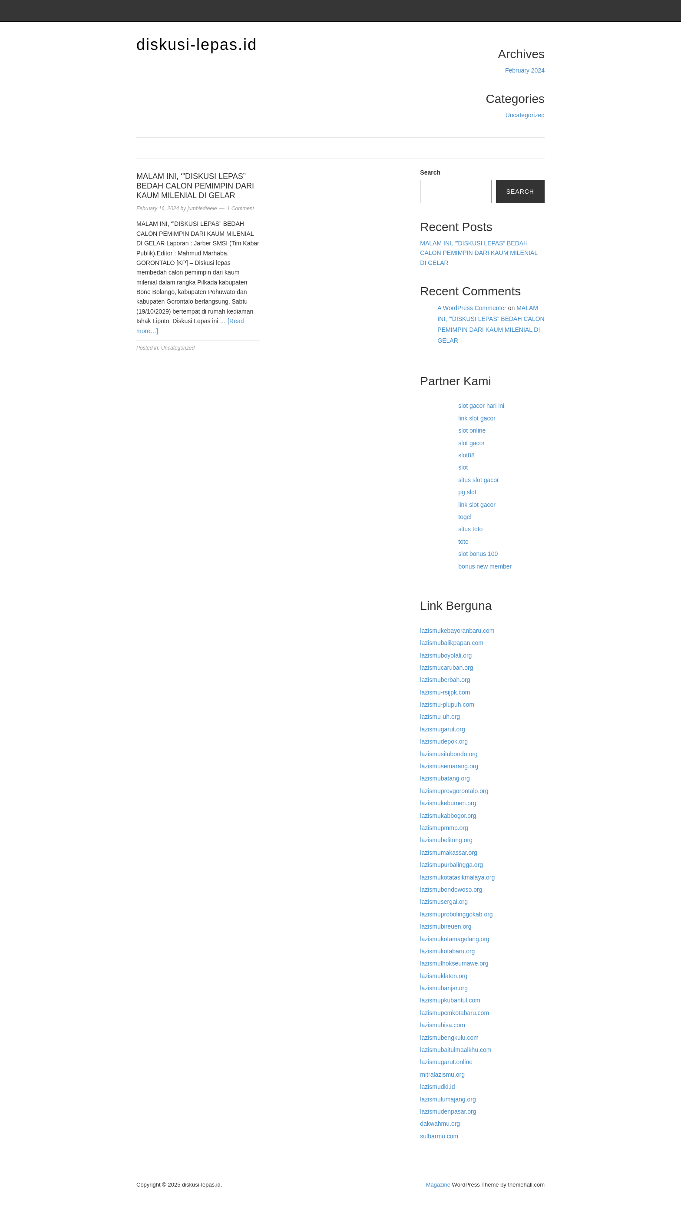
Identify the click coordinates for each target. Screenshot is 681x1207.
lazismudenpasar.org (448, 1111)
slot (463, 467)
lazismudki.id (437, 1086)
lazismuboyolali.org (446, 655)
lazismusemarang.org (449, 766)
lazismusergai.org (444, 901)
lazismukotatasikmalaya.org (457, 877)
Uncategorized (525, 115)
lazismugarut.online (446, 1061)
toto (463, 541)
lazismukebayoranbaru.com (457, 630)
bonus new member (485, 566)
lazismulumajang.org (448, 1099)
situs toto (470, 529)
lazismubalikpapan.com (451, 642)
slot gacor (471, 443)
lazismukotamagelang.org (454, 939)
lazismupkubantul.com (450, 1000)
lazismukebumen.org (448, 803)
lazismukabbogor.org (448, 815)
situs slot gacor (478, 479)
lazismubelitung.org (446, 840)
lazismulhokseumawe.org (454, 963)
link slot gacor (477, 418)
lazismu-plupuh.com (447, 704)
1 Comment (240, 208)
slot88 (466, 455)
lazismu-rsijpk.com (445, 692)
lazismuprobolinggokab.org (456, 914)
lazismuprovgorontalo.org (454, 790)
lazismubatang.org (444, 778)
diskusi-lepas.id (196, 44)
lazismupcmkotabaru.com (454, 1012)
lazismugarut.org (442, 729)
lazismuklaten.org (443, 975)
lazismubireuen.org (445, 926)
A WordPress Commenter (471, 307)
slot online (472, 430)
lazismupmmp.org (444, 827)
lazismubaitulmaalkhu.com (455, 1049)
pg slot (467, 492)
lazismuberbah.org (445, 679)
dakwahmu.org (440, 1123)
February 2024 (525, 70)
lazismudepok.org (444, 741)
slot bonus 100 (478, 553)
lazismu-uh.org (440, 716)
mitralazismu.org (442, 1074)
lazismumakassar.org (448, 852)
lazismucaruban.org (446, 667)
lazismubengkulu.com (449, 1037)
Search (430, 172)
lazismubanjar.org (444, 988)
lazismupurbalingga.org (451, 864)
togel (464, 516)
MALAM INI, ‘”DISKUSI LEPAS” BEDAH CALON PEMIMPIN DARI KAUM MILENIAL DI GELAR (195, 185)
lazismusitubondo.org (448, 754)
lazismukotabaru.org (447, 951)
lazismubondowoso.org (451, 889)
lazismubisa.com (442, 1025)
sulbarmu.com (439, 1136)
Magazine (438, 1184)
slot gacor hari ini (481, 405)
